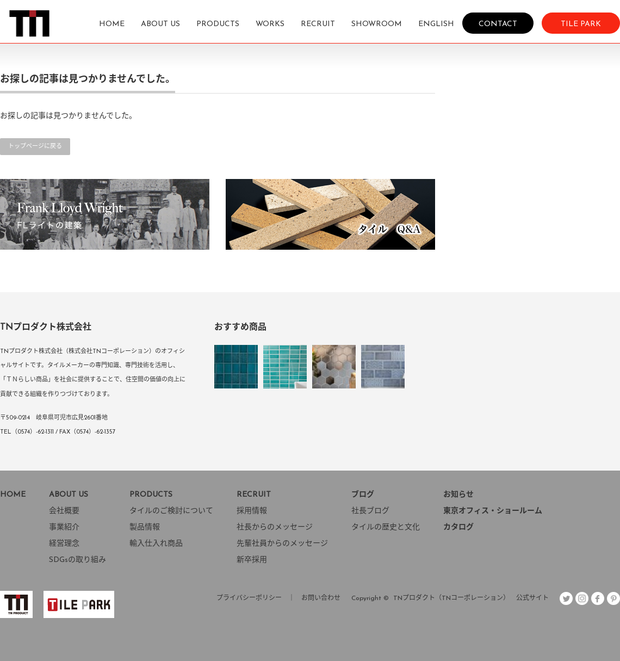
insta (581, 598)
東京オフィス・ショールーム (492, 511)
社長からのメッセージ (275, 527)
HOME (112, 24)
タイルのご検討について (171, 511)
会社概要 (64, 511)
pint (613, 598)
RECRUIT (318, 24)
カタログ (458, 527)
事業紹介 (64, 527)
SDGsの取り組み (77, 560)
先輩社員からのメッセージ (282, 544)
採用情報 (252, 511)
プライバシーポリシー (249, 598)
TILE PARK (581, 23)
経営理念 (64, 544)
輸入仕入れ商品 (156, 544)
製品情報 (144, 527)
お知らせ (458, 495)
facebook (597, 598)
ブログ (362, 495)
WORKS (270, 24)
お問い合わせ (320, 598)
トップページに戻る (35, 147)
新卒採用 (252, 560)
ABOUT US (160, 24)
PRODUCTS (217, 24)
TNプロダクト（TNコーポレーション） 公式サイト (471, 598)
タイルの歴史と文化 (385, 527)
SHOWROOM (376, 24)
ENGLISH (436, 24)
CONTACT (498, 23)
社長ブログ (370, 511)
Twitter (566, 598)
